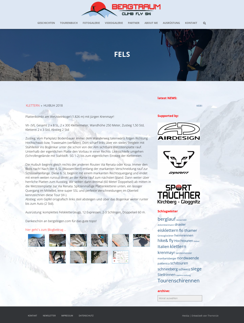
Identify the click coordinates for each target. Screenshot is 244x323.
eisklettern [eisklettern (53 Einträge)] (168, 230)
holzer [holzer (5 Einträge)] (197, 241)
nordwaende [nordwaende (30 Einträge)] (188, 257)
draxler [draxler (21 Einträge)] (180, 224)
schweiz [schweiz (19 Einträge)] (184, 269)
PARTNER (133, 23)
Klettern (33, 105)
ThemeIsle (213, 315)
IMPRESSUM (67, 315)
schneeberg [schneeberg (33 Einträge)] (168, 269)
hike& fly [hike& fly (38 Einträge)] (166, 240)
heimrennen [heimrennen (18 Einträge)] (183, 235)
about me (151, 23)
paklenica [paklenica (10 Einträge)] (164, 263)
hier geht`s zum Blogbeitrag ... (45, 230)
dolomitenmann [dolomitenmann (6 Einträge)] (166, 224)
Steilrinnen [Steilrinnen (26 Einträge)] (167, 274)
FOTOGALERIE (91, 23)
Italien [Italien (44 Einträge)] (163, 246)
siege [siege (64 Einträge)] (196, 269)
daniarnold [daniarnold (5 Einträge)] (181, 219)
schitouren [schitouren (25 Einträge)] (179, 263)
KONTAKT (191, 23)
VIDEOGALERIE (114, 23)
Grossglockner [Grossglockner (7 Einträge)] (166, 235)
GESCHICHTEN (46, 23)
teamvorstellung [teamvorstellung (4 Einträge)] (183, 275)
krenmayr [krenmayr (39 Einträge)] (166, 252)
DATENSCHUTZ (86, 315)
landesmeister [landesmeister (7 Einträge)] (184, 253)
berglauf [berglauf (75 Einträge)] (167, 219)
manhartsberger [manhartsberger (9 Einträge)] (167, 258)
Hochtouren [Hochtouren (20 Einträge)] (183, 240)
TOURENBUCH (69, 23)
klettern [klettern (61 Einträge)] (178, 246)
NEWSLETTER (49, 315)
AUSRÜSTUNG (171, 23)
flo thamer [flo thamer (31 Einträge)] (188, 230)
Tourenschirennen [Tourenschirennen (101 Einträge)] (179, 280)
